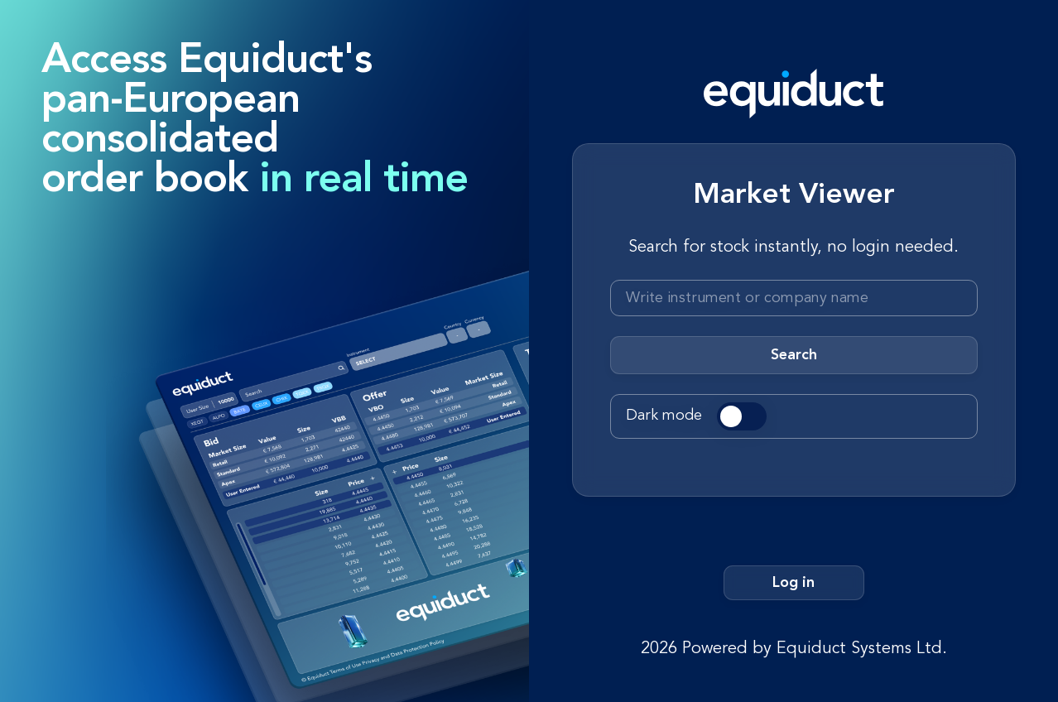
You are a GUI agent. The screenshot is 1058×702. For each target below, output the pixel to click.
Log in (793, 582)
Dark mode (664, 415)
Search (794, 355)
